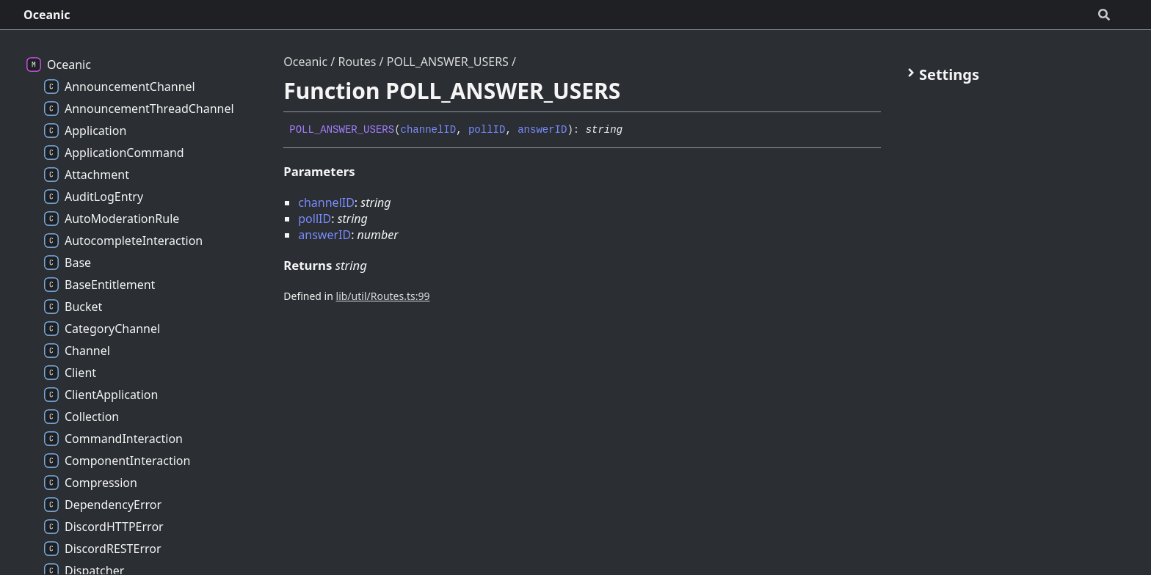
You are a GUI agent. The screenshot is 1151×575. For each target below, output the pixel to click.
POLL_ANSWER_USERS (448, 62)
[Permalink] (633, 130)
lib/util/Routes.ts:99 (383, 296)
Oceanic (46, 15)
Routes (357, 62)
